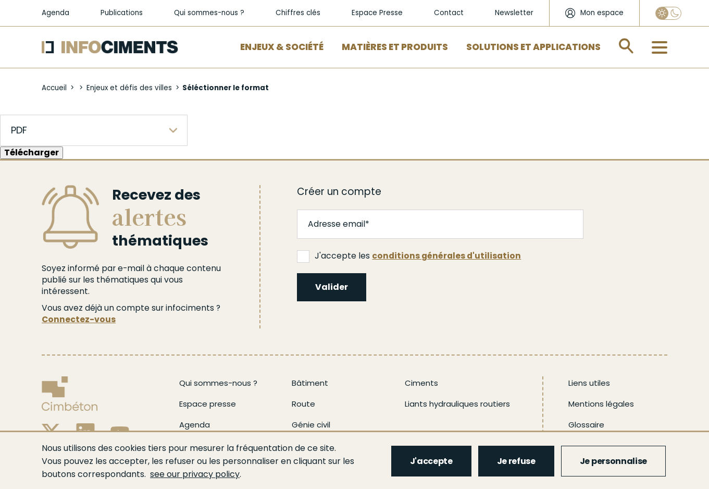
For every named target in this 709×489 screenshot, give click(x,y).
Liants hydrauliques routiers (457, 403)
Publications (122, 13)
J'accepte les (409, 256)
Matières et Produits (395, 47)
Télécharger (31, 152)
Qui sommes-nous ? (209, 13)
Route (303, 403)
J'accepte (431, 461)
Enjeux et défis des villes (129, 88)
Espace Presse (377, 13)
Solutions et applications (533, 47)
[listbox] (94, 130)
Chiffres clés (298, 13)
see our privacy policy (195, 474)
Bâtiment (310, 382)
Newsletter (514, 13)
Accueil (54, 88)
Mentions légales (601, 403)
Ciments (421, 382)
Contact (449, 13)
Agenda (55, 13)
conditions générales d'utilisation (446, 255)
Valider (331, 287)
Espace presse (207, 403)
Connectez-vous (79, 319)
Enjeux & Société (282, 47)
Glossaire (586, 424)
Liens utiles (589, 382)
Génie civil (311, 424)
